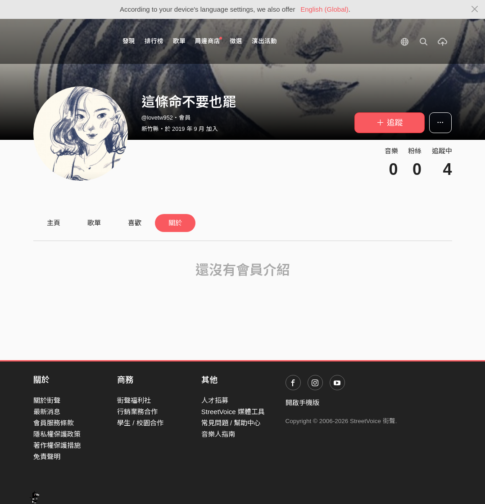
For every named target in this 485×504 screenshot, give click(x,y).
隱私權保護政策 (57, 434)
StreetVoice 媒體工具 (233, 411)
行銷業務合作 (137, 411)
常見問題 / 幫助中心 (231, 423)
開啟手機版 (302, 402)
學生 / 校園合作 (140, 423)
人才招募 (214, 400)
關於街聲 (46, 400)
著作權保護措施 (57, 445)
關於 (175, 223)
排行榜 (154, 41)
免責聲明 (46, 456)
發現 (128, 41)
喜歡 (134, 223)
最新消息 (46, 411)
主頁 (53, 223)
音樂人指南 (218, 434)
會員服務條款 (53, 423)
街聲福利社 (134, 400)
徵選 (236, 41)
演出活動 (264, 41)
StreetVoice (70, 41)
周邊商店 (208, 41)
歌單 (179, 41)
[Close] (475, 9)
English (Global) (324, 9)
